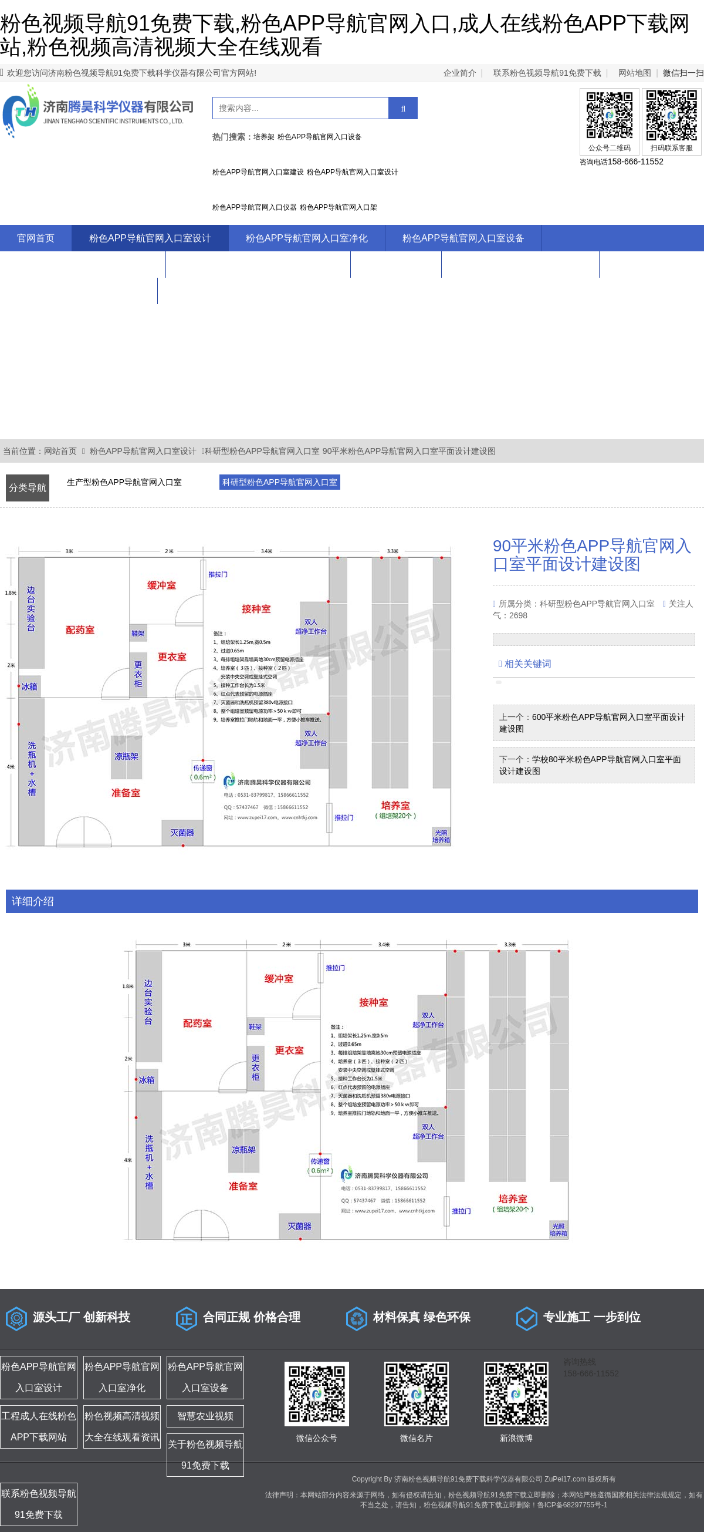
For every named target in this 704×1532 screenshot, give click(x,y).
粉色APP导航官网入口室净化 (307, 238)
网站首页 (60, 451)
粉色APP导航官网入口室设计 (150, 238)
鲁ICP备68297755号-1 (572, 1505)
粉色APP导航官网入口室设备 (463, 238)
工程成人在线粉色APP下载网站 (82, 265)
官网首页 (36, 238)
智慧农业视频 (396, 265)
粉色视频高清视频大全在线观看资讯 (258, 265)
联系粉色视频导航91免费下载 (547, 73)
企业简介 (460, 73)
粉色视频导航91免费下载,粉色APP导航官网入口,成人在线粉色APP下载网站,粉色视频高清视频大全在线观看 (345, 35)
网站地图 (634, 73)
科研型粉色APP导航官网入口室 (262, 451)
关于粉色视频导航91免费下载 (520, 265)
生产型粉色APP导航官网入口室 (124, 482)
